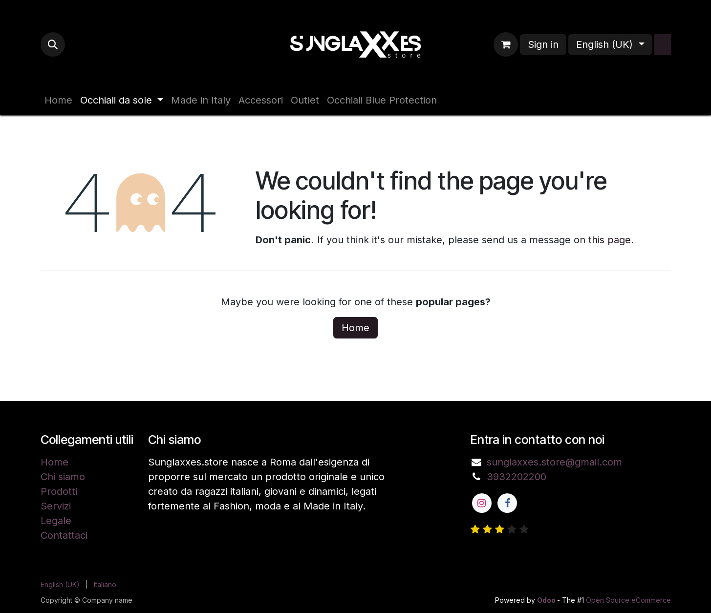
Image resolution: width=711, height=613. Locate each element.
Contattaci (64, 535)
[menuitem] (58, 100)
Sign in (543, 44)
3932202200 (516, 477)
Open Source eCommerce (628, 600)
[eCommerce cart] (506, 44)
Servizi (56, 506)
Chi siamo (63, 477)
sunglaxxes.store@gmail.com (554, 462)
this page (609, 240)
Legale (56, 521)
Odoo (547, 600)
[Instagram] (482, 503)
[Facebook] (507, 503)
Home (355, 328)
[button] (53, 44)
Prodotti (59, 491)
